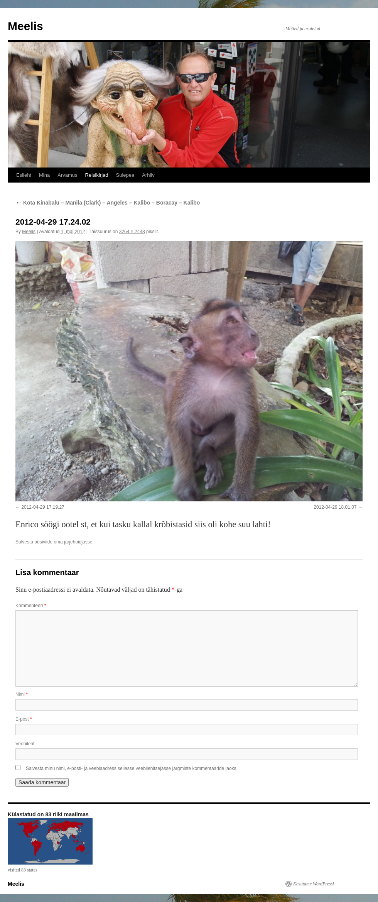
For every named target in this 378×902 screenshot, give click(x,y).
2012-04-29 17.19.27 (42, 507)
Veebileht (24, 743)
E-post (23, 719)
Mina (44, 175)
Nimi (21, 694)
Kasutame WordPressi (313, 884)
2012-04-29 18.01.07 (335, 507)
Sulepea (125, 175)
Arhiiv (148, 175)
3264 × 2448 (132, 231)
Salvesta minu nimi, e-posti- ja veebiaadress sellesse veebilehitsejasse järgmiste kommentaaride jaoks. (132, 768)
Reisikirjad (96, 175)
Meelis (25, 26)
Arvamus (67, 175)
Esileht (23, 175)
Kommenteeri (30, 605)
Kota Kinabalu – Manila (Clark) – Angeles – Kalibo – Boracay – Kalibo (107, 203)
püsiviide (43, 542)
